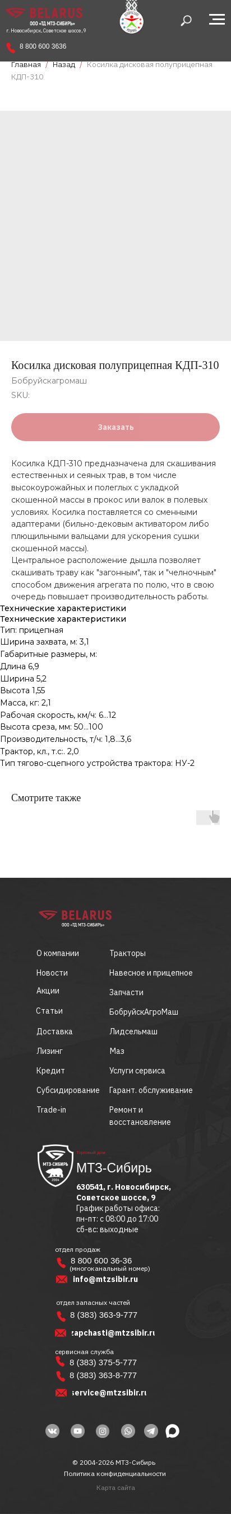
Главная (26, 64)
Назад (65, 64)
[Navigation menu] (217, 19)
